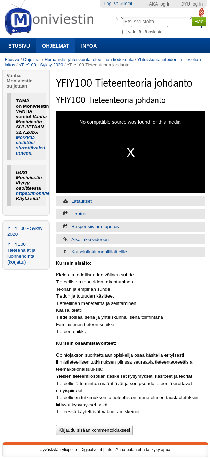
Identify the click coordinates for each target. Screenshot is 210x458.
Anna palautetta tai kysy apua (142, 449)
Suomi (125, 3)
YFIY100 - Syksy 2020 (41, 64)
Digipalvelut (91, 449)
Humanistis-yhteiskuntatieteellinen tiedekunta (89, 59)
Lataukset (81, 201)
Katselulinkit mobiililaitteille (99, 252)
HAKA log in (158, 4)
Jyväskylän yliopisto (58, 449)
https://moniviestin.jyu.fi (43, 193)
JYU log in (192, 4)
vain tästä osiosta (145, 31)
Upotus (78, 213)
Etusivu (19, 46)
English (111, 3)
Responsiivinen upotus (95, 226)
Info (108, 449)
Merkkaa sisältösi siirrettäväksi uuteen (30, 145)
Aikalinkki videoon (90, 239)
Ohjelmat (55, 46)
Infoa (89, 46)
